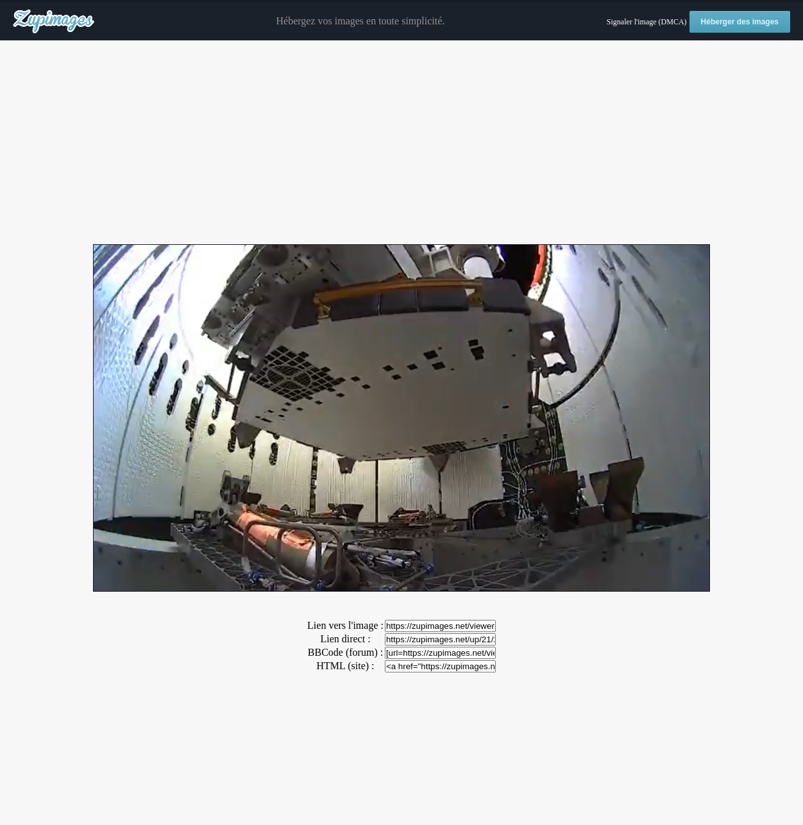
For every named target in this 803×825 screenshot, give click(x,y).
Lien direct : (345, 638)
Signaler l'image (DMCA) (647, 21)
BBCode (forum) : (345, 652)
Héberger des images (740, 21)
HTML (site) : (345, 665)
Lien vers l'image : (345, 625)
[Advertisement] (401, 143)
